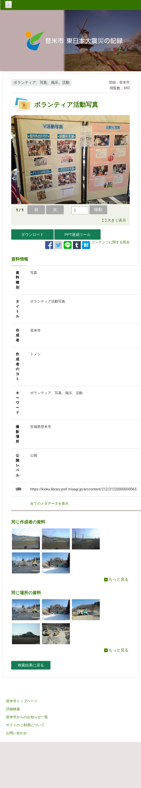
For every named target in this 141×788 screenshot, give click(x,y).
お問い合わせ (16, 733)
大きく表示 (116, 220)
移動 (98, 209)
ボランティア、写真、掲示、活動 (41, 82)
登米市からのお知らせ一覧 (27, 717)
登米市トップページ (21, 701)
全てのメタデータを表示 (49, 503)
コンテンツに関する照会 (110, 242)
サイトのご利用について (25, 725)
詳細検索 (13, 709)
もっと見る (116, 579)
